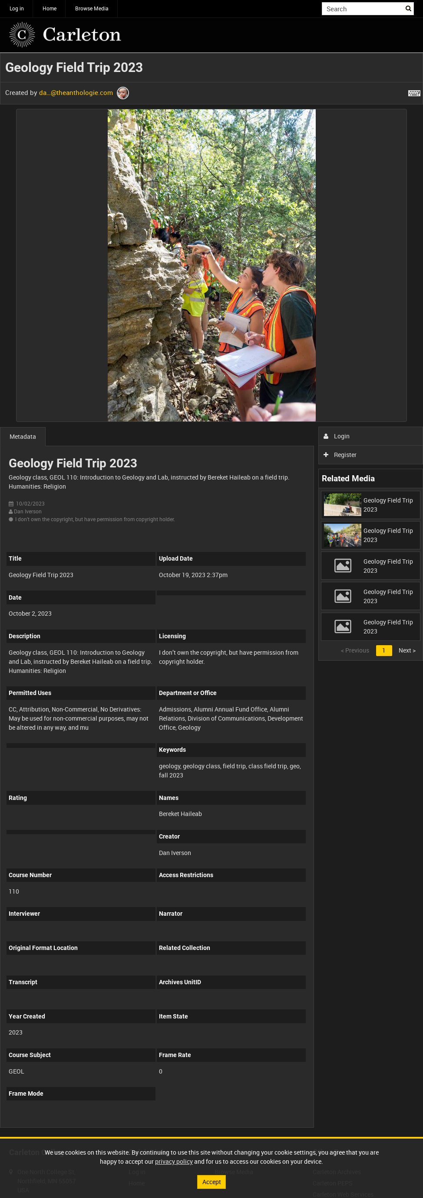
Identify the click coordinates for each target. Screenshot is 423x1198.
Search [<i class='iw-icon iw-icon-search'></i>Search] (409, 8)
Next (407, 650)
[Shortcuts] (414, 91)
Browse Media (92, 8)
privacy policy (174, 1161)
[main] (211, 595)
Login (337, 436)
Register (340, 454)
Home (49, 8)
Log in (17, 8)
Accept (211, 1182)
